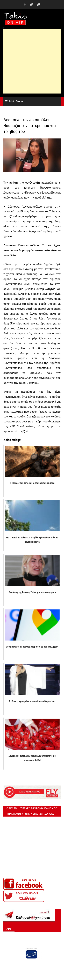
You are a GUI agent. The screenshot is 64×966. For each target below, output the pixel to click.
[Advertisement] (32, 61)
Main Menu (16, 101)
